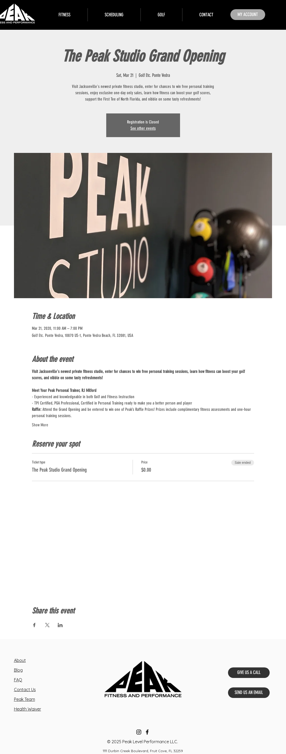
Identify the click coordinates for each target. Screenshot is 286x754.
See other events (143, 128)
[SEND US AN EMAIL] (249, 692)
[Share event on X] (47, 625)
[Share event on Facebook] (34, 625)
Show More (40, 424)
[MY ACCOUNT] (247, 14)
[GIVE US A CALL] (249, 672)
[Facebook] (147, 732)
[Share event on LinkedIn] (60, 625)
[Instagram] (138, 732)
